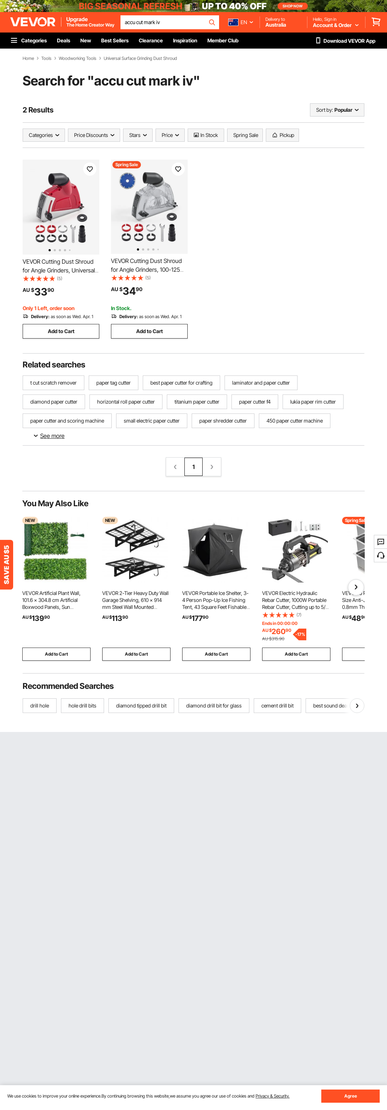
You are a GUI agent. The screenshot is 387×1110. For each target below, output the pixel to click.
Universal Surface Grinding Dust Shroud (140, 58)
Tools (46, 58)
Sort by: (324, 110)
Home (28, 58)
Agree (350, 1096)
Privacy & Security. (273, 1096)
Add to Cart (61, 331)
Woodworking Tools (77, 58)
